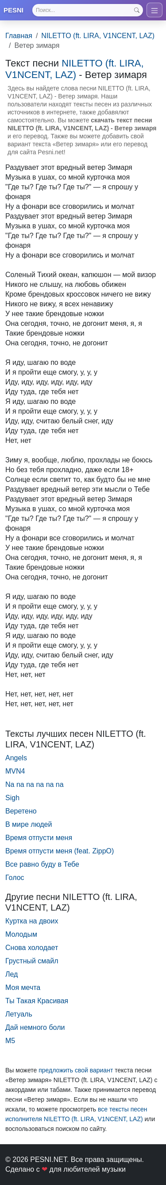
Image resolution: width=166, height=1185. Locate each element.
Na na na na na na (34, 784)
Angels (16, 758)
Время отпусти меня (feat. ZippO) (59, 851)
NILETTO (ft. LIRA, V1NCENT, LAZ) (97, 35)
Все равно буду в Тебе (42, 864)
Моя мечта (22, 987)
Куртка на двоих (31, 921)
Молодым (21, 934)
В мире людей (28, 824)
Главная (18, 35)
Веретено (21, 811)
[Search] (87, 10)
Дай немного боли (35, 1027)
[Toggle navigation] (154, 10)
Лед (11, 974)
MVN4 (15, 771)
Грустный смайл (31, 961)
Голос (14, 877)
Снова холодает (31, 947)
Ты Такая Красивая (36, 1001)
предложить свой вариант (76, 1070)
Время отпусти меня (38, 837)
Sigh (12, 798)
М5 (10, 1040)
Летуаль (18, 1014)
